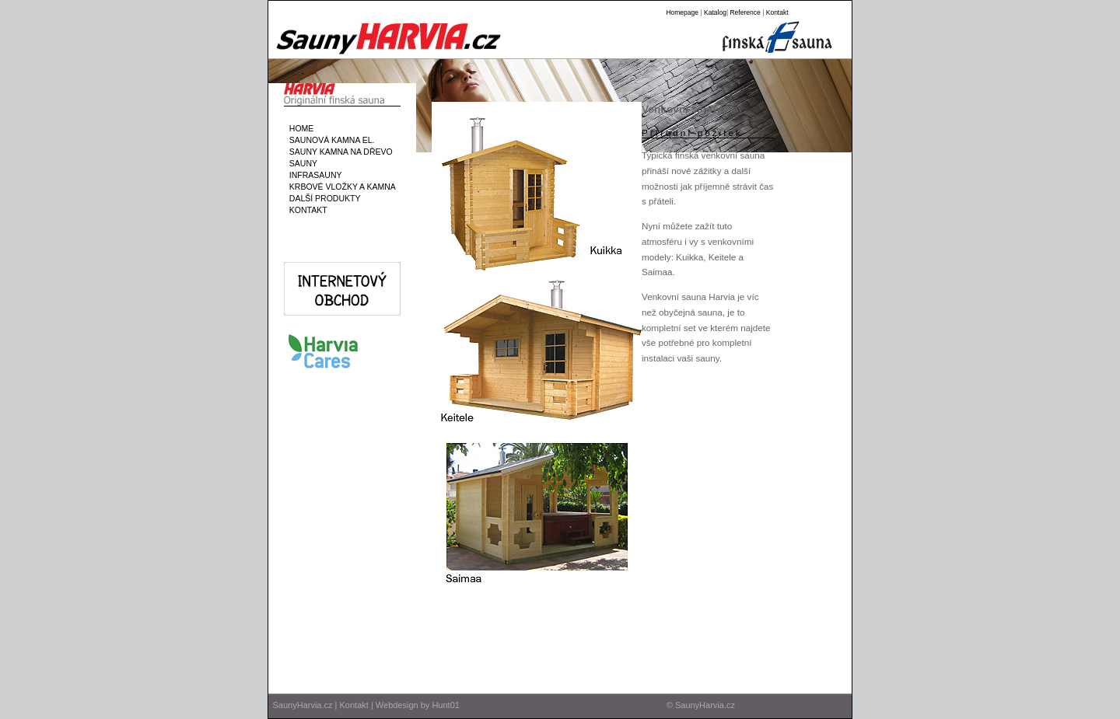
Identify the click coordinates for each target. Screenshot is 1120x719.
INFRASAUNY (313, 175)
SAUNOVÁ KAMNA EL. (330, 140)
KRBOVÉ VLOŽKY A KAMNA (340, 186)
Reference (745, 12)
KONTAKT (306, 210)
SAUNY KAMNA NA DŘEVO (339, 151)
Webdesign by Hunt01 (418, 705)
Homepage (682, 12)
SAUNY (301, 163)
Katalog (715, 12)
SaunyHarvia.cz (303, 705)
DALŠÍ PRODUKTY (322, 198)
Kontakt (777, 12)
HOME (299, 128)
